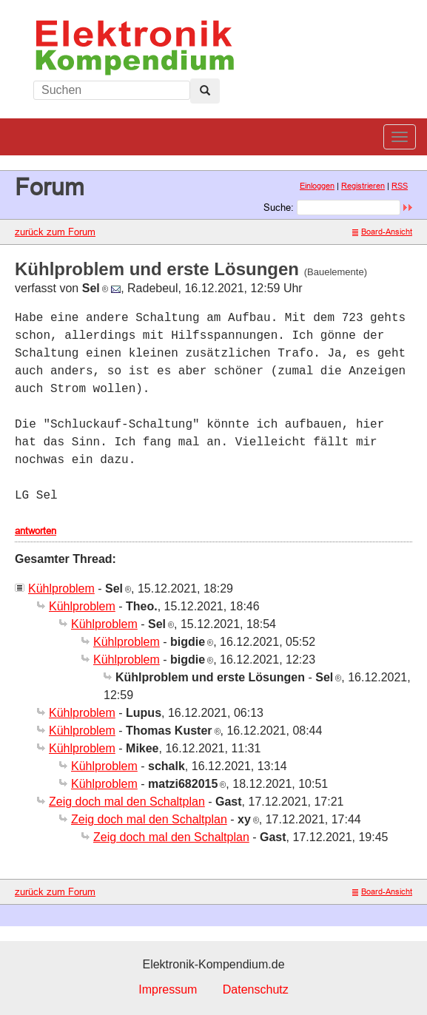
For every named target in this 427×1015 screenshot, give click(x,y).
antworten (35, 530)
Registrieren (363, 186)
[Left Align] (205, 91)
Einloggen (317, 186)
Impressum (167, 989)
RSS (399, 186)
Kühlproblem (61, 588)
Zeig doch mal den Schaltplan (127, 801)
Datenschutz (256, 989)
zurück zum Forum (55, 231)
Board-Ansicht (382, 231)
